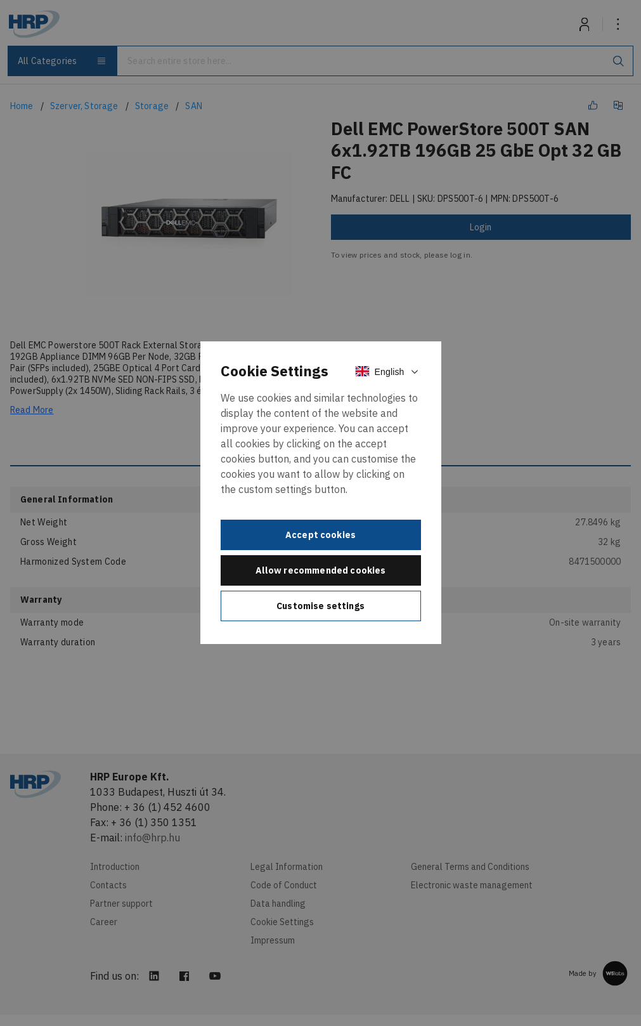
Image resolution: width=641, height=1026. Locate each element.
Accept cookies (320, 535)
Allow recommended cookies (321, 570)
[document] (320, 493)
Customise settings (320, 606)
